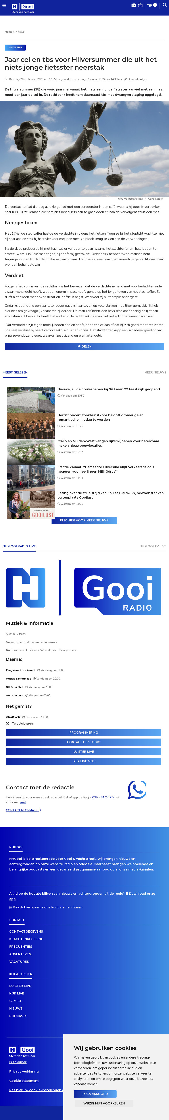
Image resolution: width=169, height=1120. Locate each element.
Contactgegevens (26, 931)
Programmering (83, 733)
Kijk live (16, 993)
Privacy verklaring (24, 1071)
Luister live (83, 752)
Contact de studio (83, 742)
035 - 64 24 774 (103, 797)
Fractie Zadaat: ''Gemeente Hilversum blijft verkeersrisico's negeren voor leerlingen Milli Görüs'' (106, 469)
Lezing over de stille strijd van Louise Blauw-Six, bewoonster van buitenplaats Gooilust (111, 495)
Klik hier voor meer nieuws (84, 520)
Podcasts (18, 1016)
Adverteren (20, 954)
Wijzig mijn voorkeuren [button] (104, 1103)
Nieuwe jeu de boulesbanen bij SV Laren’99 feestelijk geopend (109, 389)
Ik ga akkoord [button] (95, 1094)
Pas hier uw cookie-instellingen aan (38, 1090)
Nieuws (20, 31)
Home (8, 31)
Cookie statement (24, 1081)
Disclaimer (18, 1062)
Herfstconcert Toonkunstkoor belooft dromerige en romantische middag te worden (101, 417)
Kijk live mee (83, 761)
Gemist (15, 1001)
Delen (85, 346)
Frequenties (20, 947)
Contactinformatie (23, 810)
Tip (152, 6)
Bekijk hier (22, 907)
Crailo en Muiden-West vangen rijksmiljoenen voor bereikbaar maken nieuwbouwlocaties (108, 443)
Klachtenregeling (26, 939)
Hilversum (15, 47)
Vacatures (19, 962)
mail (23, 802)
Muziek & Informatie (29, 623)
